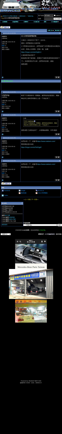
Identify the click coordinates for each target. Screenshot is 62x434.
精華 (3, 45)
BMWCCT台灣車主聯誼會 (10, 16)
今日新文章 (36, 21)
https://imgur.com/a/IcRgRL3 (31, 52)
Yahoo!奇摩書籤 (42, 193)
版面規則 (4, 224)
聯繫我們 (41, 234)
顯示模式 (57, 30)
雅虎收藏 (23, 193)
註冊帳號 (5, 21)
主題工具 (50, 30)
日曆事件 (26, 21)
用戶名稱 (41, 15)
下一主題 (34, 199)
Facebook (7, 190)
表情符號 (12, 217)
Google (23, 190)
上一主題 (27, 199)
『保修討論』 (30, 16)
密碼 (39, 18)
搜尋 (45, 21)
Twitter (6, 195)
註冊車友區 (22, 16)
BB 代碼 (7, 215)
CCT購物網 (55, 21)
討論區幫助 (15, 21)
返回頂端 (58, 234)
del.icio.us (41, 190)
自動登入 (57, 15)
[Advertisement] (31, 337)
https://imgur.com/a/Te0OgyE (31, 147)
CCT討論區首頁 (50, 234)
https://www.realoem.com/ (46, 141)
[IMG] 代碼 (12, 219)
